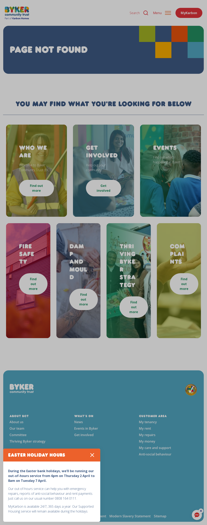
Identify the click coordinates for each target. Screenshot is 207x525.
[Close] (92, 455)
